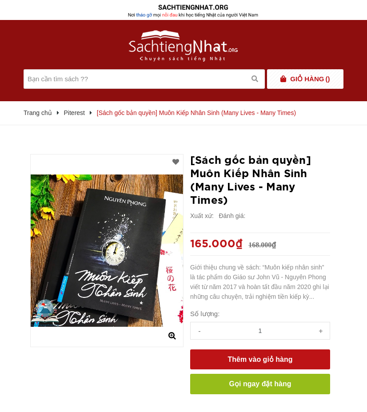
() (310, 79)
